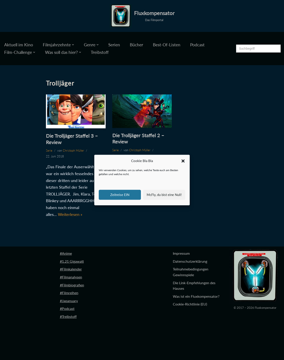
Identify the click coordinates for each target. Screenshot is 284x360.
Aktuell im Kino (18, 44)
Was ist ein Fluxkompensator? (196, 296)
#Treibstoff (68, 316)
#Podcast (67, 308)
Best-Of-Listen (166, 44)
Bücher (136, 44)
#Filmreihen (69, 293)
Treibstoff (100, 52)
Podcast (197, 44)
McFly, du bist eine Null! (164, 195)
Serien (114, 44)
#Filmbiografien (72, 285)
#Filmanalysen (71, 277)
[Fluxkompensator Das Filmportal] (142, 16)
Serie (49, 150)
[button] (183, 161)
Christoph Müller (73, 150)
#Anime (66, 253)
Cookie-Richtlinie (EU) (190, 304)
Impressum (181, 253)
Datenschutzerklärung (190, 261)
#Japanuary (69, 301)
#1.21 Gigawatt (72, 261)
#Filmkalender (71, 269)
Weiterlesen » (70, 214)
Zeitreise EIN (119, 195)
